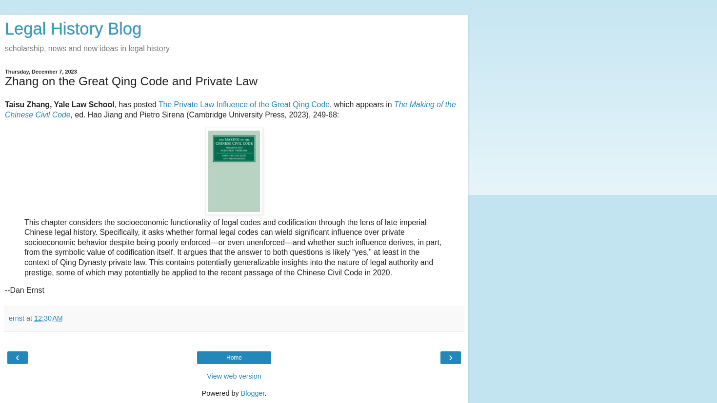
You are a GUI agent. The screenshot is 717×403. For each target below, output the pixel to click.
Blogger (253, 393)
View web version (234, 376)
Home (234, 357)
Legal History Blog (73, 28)
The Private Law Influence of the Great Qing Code (244, 104)
